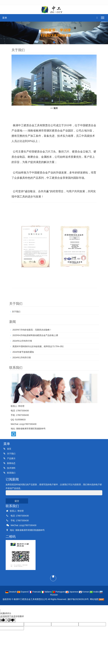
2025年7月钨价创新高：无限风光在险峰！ (32, 330)
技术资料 (10, 468)
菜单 (4, 17)
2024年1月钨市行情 (21, 357)
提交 (17, 501)
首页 (8, 449)
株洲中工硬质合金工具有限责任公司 (30, 599)
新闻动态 (10, 463)
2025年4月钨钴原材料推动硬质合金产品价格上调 (35, 335)
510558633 (20, 419)
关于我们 (16, 311)
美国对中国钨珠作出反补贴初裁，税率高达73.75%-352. (38, 346)
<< (54, 108)
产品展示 (10, 458)
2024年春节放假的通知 (23, 352)
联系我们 (10, 473)
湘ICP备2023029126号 (78, 599)
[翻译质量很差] (11, 620)
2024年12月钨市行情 (22, 341)
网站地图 (94, 599)
